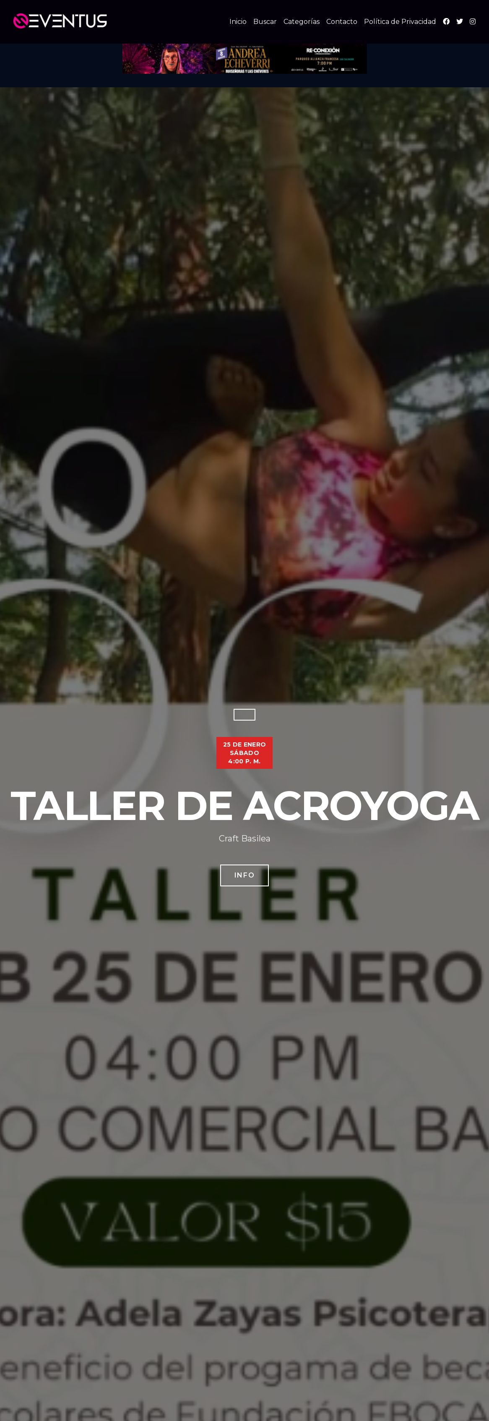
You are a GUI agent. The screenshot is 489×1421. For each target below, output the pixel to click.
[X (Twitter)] (459, 22)
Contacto (341, 22)
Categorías (302, 22)
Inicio (238, 22)
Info (244, 875)
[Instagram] (473, 22)
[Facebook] (446, 22)
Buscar (265, 22)
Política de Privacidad (400, 22)
